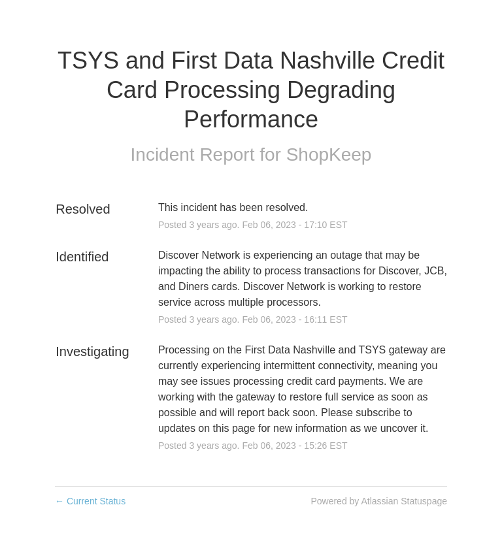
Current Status (90, 501)
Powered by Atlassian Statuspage (378, 501)
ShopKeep (329, 154)
